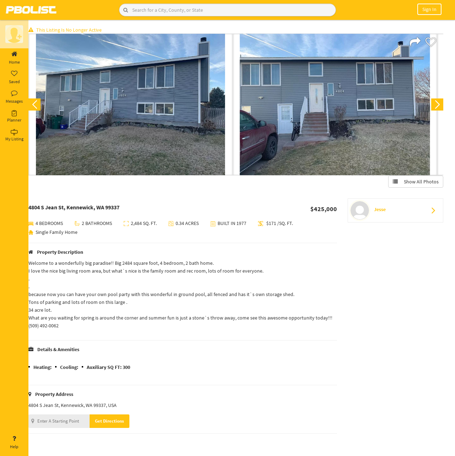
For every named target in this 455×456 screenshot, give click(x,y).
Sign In (429, 9)
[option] (136, 105)
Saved (14, 77)
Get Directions (114, 422)
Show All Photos (415, 182)
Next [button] (436, 105)
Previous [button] (40, 105)
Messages (14, 97)
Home (14, 58)
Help (14, 442)
